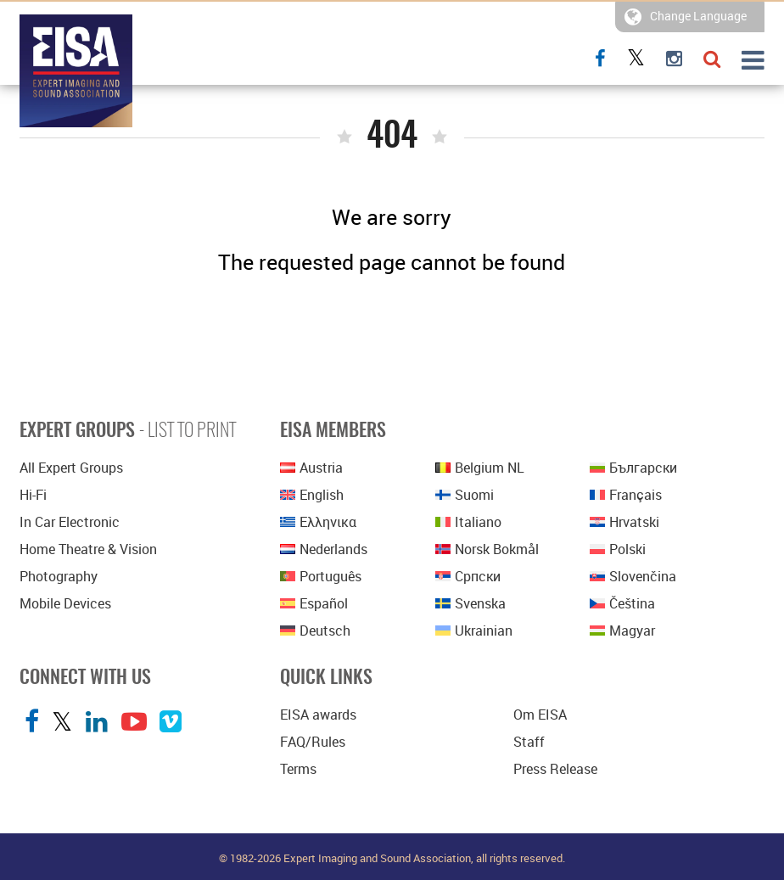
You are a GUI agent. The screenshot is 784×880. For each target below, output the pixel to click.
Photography (59, 576)
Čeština (622, 603)
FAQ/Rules (312, 741)
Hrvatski (624, 522)
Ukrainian (473, 630)
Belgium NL (479, 467)
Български (633, 467)
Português (320, 576)
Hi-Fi (33, 494)
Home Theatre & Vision (88, 549)
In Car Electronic (70, 522)
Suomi (464, 494)
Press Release (555, 768)
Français (626, 494)
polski (618, 549)
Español (314, 603)
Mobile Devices (65, 603)
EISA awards (318, 714)
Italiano (468, 522)
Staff (529, 741)
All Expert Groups (71, 467)
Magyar (622, 630)
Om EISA (540, 714)
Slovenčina (633, 576)
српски (468, 576)
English (312, 494)
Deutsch (315, 630)
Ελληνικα (318, 522)
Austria (311, 467)
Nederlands (323, 549)
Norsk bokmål (487, 549)
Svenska (470, 603)
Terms (298, 768)
